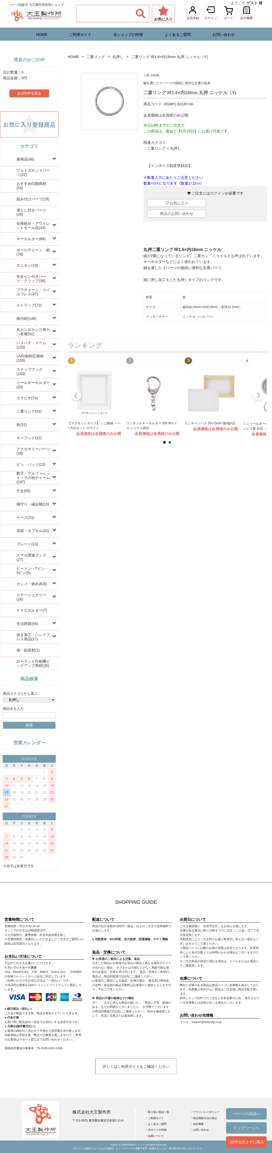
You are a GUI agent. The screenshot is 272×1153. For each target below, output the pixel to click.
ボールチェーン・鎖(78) (33, 252)
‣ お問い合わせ (200, 1129)
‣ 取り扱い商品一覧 (157, 1112)
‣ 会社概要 (198, 1123)
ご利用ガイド (80, 34)
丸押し (118, 57)
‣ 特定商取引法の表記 (204, 1118)
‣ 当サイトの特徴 (156, 1129)
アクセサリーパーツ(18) (33, 451)
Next (258, 396)
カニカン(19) (27, 265)
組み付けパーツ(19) (32, 199)
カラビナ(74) (27, 398)
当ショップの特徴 (128, 34)
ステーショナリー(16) (31, 597)
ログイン (217, 193)
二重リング (95, 57)
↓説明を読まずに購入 (246, 1142)
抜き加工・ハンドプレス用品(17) (33, 637)
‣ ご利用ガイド (155, 1118)
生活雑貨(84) (27, 623)
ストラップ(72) (29, 305)
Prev (76, 396)
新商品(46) (25, 159)
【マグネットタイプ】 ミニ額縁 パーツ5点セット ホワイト (94, 425)
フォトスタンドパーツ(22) (33, 172)
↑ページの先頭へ (246, 1114)
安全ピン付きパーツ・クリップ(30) (31, 278)
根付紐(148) (26, 318)
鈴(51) (21, 424)
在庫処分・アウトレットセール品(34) (33, 225)
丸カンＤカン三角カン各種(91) (33, 331)
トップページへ (246, 1128)
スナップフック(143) (29, 371)
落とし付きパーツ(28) (31, 212)
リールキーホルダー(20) (33, 385)
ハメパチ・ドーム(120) (31, 345)
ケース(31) (25, 517)
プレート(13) (27, 544)
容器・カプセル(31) (32, 531)
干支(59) (23, 491)
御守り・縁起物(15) (32, 504)
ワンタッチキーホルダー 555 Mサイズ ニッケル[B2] (151, 425)
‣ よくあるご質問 (156, 1123)
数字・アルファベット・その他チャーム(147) (33, 477)
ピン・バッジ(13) (30, 464)
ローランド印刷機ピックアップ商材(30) (33, 663)
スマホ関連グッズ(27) (31, 557)
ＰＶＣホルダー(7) (31, 610)
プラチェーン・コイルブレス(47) (33, 292)
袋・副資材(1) (28, 650)
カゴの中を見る (29, 93)
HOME (41, 34)
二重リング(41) (29, 411)
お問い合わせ (223, 34)
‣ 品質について (155, 1135)
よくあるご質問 (178, 34)
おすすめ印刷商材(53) (31, 186)
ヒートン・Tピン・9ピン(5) (32, 570)
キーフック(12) (29, 438)
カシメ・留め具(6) (31, 584)
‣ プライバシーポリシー (206, 1112)
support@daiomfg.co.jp (207, 1022)
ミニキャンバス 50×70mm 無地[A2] (210, 423)
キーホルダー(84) (30, 239)
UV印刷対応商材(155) (30, 358)
